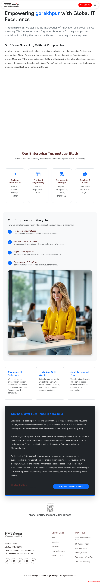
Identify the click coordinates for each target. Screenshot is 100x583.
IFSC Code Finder (82, 544)
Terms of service (58, 551)
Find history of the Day (84, 557)
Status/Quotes (81, 553)
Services (55, 546)
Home (54, 538)
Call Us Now (85, 5)
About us (55, 542)
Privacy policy (57, 555)
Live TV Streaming (82, 562)
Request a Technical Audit (71, 486)
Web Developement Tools (83, 538)
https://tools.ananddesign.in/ (94, 581)
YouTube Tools (81, 548)
